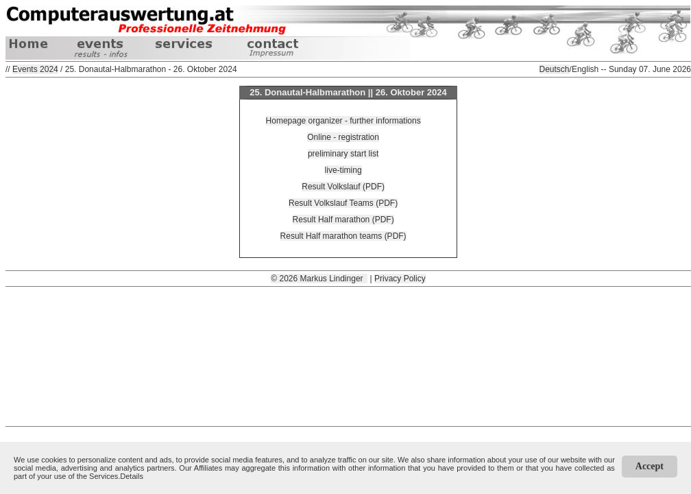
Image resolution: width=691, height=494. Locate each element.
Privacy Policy (400, 278)
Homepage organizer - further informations (343, 121)
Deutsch (555, 69)
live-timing (343, 170)
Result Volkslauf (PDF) (343, 186)
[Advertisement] (348, 355)
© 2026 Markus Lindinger (319, 278)
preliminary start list (343, 153)
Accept (649, 466)
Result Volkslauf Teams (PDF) (343, 203)
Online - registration (343, 137)
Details (131, 476)
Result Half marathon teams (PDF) (343, 236)
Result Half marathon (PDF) (343, 219)
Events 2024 (35, 69)
